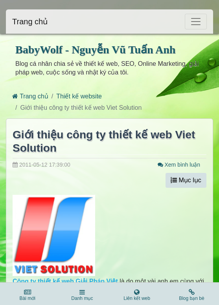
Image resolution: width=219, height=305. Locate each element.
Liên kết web (137, 295)
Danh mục (82, 295)
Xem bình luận (179, 165)
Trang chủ (30, 21)
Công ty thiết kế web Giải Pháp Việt (65, 281)
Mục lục (186, 180)
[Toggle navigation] (196, 21)
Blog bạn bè (191, 295)
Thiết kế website (79, 96)
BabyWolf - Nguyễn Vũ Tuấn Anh (95, 50)
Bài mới (27, 295)
